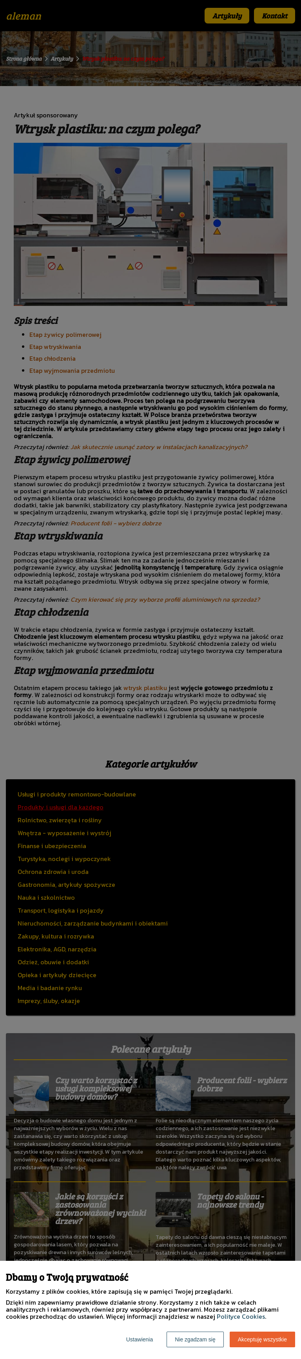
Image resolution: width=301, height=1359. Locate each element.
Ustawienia (139, 1339)
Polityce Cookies (241, 1316)
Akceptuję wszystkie (262, 1339)
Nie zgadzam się (195, 1339)
